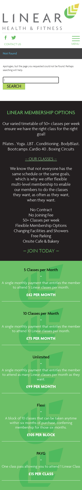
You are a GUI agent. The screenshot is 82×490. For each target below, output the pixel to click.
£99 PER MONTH (41, 387)
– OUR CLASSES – (41, 159)
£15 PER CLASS (41, 474)
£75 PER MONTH (40, 339)
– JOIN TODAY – (41, 251)
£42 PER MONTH (41, 295)
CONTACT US (12, 44)
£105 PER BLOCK (41, 435)
